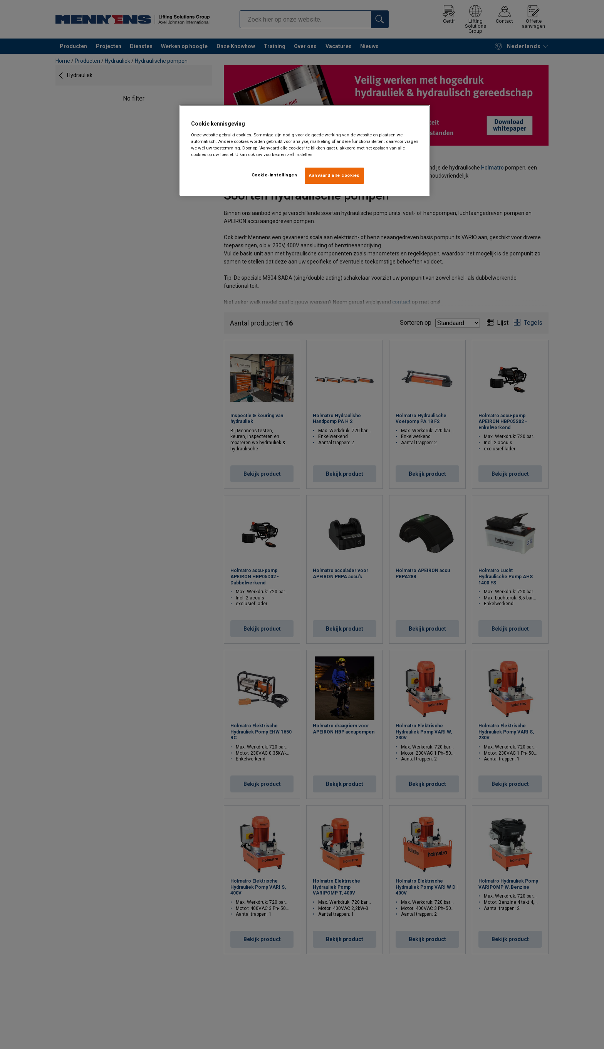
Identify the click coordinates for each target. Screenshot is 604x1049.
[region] (305, 150)
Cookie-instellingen (274, 175)
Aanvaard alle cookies (334, 175)
